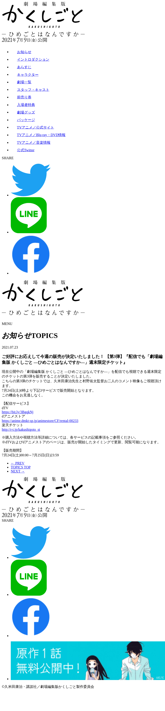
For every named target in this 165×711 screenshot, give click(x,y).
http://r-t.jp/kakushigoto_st (21, 429)
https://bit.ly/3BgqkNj (17, 412)
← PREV (17, 463)
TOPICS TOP (20, 467)
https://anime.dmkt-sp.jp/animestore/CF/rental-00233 (40, 421)
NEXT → (18, 471)
